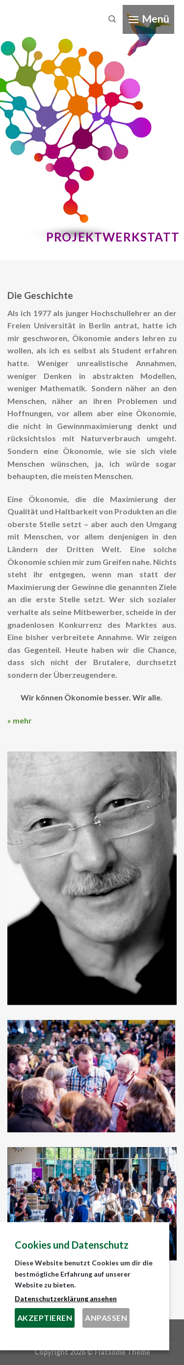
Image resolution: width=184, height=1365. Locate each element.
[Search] (112, 19)
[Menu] (148, 19)
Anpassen (106, 1317)
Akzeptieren (44, 1317)
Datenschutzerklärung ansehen (66, 1298)
